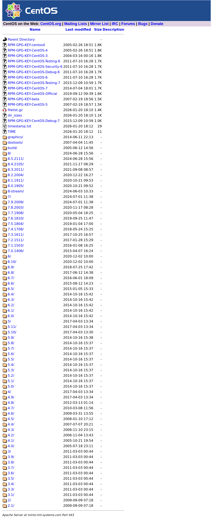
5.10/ (12, 332)
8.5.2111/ (16, 159)
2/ (9, 500)
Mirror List (99, 24)
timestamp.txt (19, 126)
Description (113, 29)
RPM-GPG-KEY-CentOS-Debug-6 (34, 72)
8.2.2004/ (16, 175)
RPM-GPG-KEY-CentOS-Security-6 (35, 67)
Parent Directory (21, 39)
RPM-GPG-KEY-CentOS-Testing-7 (34, 83)
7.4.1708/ (16, 229)
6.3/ (11, 300)
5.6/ (11, 354)
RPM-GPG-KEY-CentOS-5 (28, 105)
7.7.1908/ (16, 213)
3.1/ (11, 495)
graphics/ (15, 137)
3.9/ (11, 457)
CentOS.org (50, 24)
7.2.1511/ (16, 240)
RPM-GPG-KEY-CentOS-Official (32, 94)
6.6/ (11, 283)
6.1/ (11, 310)
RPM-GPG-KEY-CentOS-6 (28, 77)
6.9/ (11, 267)
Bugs (142, 24)
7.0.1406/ (16, 251)
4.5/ (11, 419)
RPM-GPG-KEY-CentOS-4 (28, 50)
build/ (12, 148)
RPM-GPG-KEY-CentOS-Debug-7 (34, 121)
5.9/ (11, 338)
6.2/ (11, 305)
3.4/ (11, 484)
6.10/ (12, 262)
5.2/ (11, 376)
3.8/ (11, 462)
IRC (115, 24)
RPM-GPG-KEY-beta (23, 99)
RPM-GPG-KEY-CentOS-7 (28, 88)
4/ (9, 392)
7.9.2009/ (16, 202)
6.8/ (11, 273)
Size (98, 29)
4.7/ (11, 408)
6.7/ (11, 278)
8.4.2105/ (16, 164)
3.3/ (11, 489)
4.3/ (11, 430)
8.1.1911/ (16, 180)
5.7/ (11, 348)
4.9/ (11, 397)
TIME (12, 132)
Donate (157, 24)
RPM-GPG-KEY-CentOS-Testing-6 (34, 61)
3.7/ (11, 468)
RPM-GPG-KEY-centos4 (26, 45)
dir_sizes (15, 115)
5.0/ (11, 386)
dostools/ (15, 142)
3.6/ (11, 473)
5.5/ (11, 359)
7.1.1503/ (16, 245)
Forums (128, 24)
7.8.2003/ (16, 208)
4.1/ (11, 441)
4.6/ (11, 413)
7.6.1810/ (16, 218)
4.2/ (11, 435)
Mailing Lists (75, 24)
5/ (9, 321)
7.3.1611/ (16, 235)
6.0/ (11, 316)
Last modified (78, 29)
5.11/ (12, 327)
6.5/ (11, 289)
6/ (9, 256)
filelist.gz (15, 110)
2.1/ (11, 506)
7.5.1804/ (16, 224)
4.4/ (11, 424)
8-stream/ (16, 191)
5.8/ (11, 343)
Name (35, 29)
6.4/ (11, 294)
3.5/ (11, 479)
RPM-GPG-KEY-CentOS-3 (28, 56)
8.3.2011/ (16, 170)
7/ (9, 197)
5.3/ (11, 370)
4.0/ (11, 446)
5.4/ (11, 365)
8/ (9, 153)
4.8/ (11, 403)
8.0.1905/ (16, 186)
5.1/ (11, 381)
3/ (9, 451)
